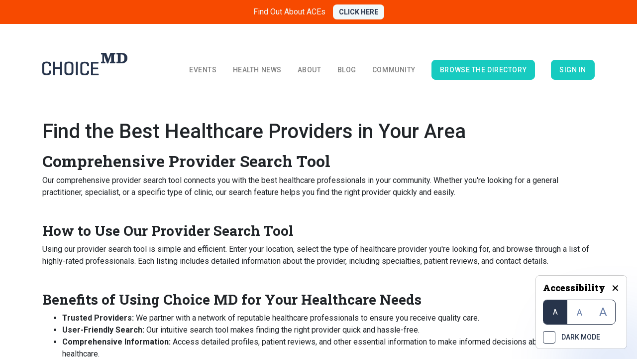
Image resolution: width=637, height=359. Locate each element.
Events (202, 70)
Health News (257, 70)
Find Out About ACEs (289, 11)
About (309, 70)
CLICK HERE (358, 12)
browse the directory (483, 70)
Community (394, 70)
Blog (346, 70)
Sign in (572, 70)
